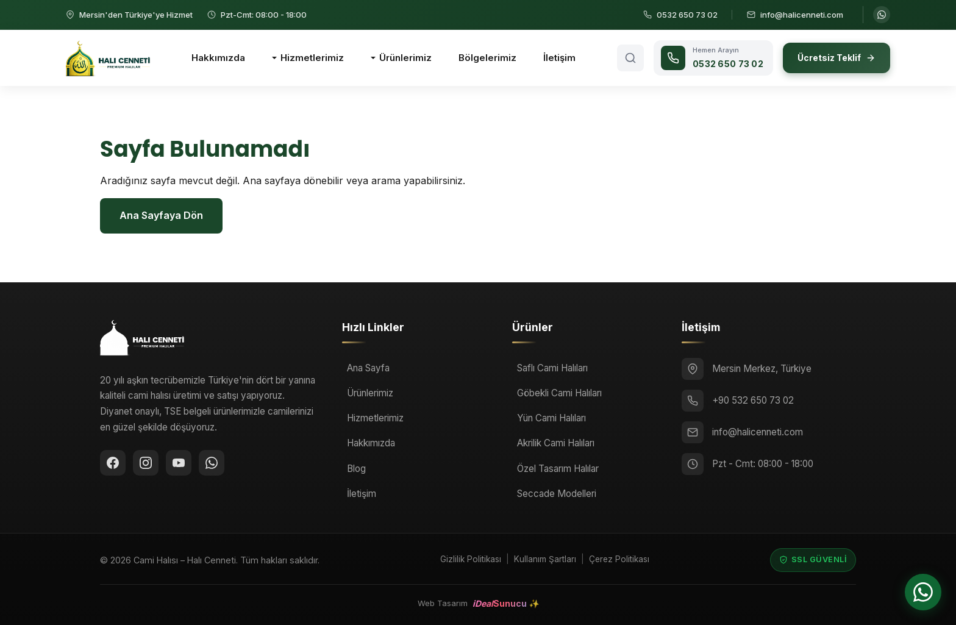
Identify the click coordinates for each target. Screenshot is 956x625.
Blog (356, 468)
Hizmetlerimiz (312, 57)
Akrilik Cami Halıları (555, 443)
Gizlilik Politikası (470, 559)
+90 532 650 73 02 (753, 400)
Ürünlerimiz (405, 57)
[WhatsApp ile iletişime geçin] (881, 14)
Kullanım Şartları (545, 559)
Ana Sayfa (368, 368)
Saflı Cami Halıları (552, 368)
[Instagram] (146, 463)
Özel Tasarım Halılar (558, 468)
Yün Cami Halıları (551, 418)
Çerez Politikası (619, 559)
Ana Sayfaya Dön (161, 215)
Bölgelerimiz (487, 57)
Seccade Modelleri (556, 493)
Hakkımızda (218, 57)
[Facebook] (113, 463)
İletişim (559, 57)
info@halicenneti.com (757, 432)
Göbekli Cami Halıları (559, 393)
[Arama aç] (630, 58)
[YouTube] (178, 463)
